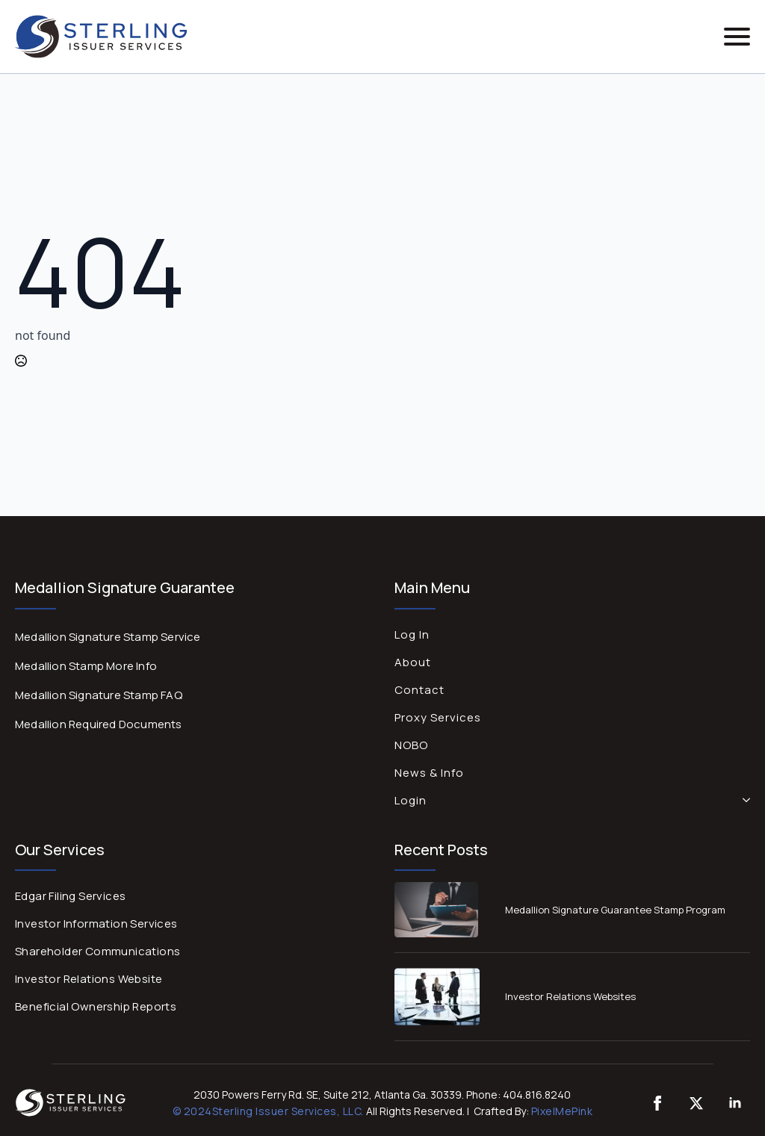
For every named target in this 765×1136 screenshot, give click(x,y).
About (412, 662)
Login (410, 800)
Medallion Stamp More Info (86, 666)
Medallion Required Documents (98, 724)
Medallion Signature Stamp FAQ (98, 695)
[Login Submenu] (743, 800)
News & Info (429, 772)
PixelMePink (562, 1111)
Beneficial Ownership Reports (95, 1006)
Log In (412, 634)
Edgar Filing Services (70, 896)
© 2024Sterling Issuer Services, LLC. (268, 1111)
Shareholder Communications (97, 951)
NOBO (411, 745)
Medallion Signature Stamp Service (108, 637)
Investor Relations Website (88, 979)
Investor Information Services (96, 923)
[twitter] (696, 1103)
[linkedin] (735, 1103)
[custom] (657, 1103)
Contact (419, 690)
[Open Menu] (737, 36)
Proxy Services (437, 717)
